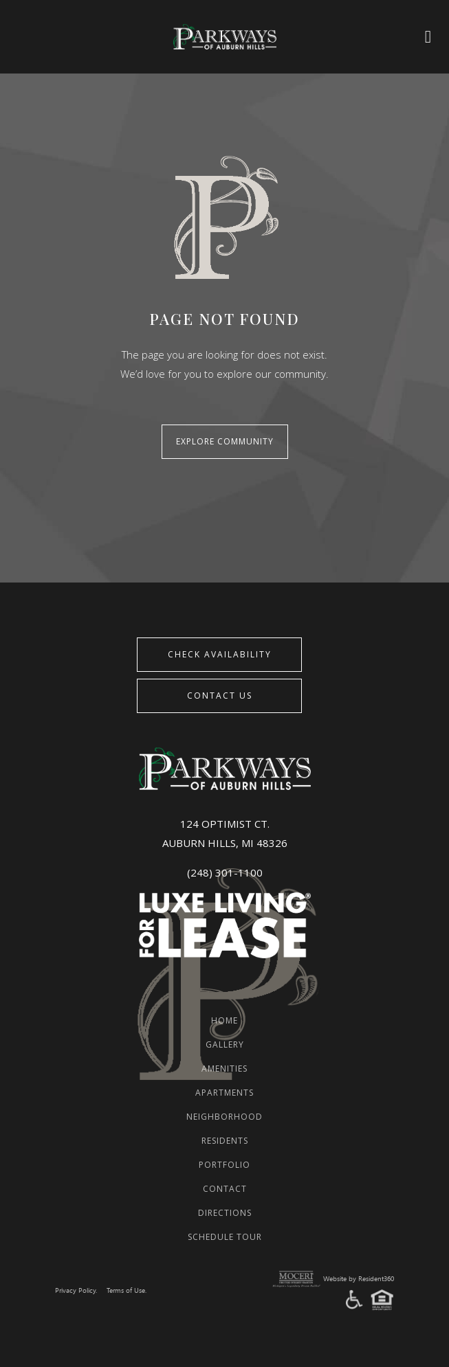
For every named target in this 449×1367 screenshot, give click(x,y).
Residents (224, 1140)
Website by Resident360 (358, 1279)
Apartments (224, 1092)
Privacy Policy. (76, 1291)
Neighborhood (224, 1116)
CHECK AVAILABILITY (220, 654)
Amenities (224, 1068)
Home (224, 1020)
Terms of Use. (126, 1291)
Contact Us (219, 695)
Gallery (225, 1044)
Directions (225, 1213)
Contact (225, 1189)
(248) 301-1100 (225, 872)
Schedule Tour (225, 1237)
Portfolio (224, 1165)
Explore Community (225, 441)
